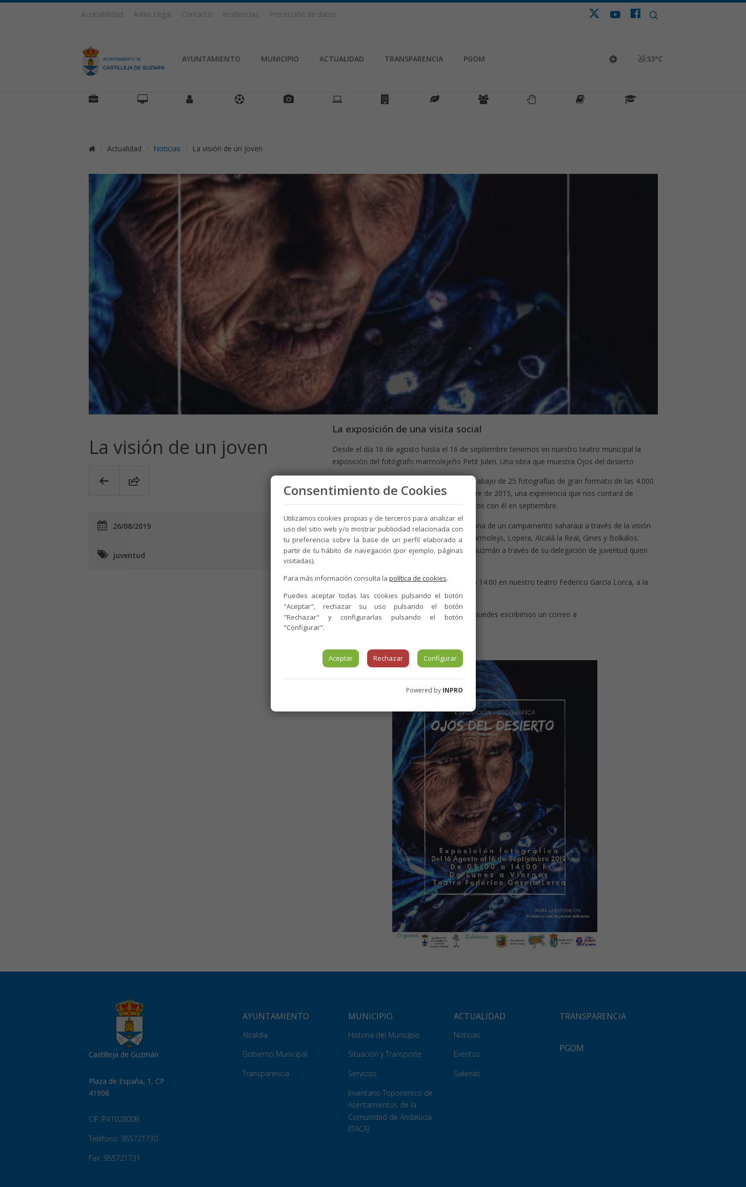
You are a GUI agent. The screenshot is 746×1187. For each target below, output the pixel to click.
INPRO (452, 690)
